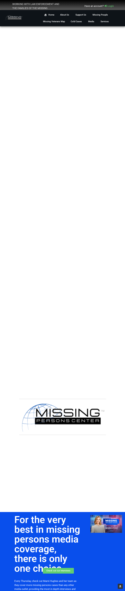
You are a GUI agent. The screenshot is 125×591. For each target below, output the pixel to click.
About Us (65, 14)
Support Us (81, 14)
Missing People (100, 14)
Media (91, 21)
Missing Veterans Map (54, 21)
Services (105, 21)
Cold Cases (76, 21)
